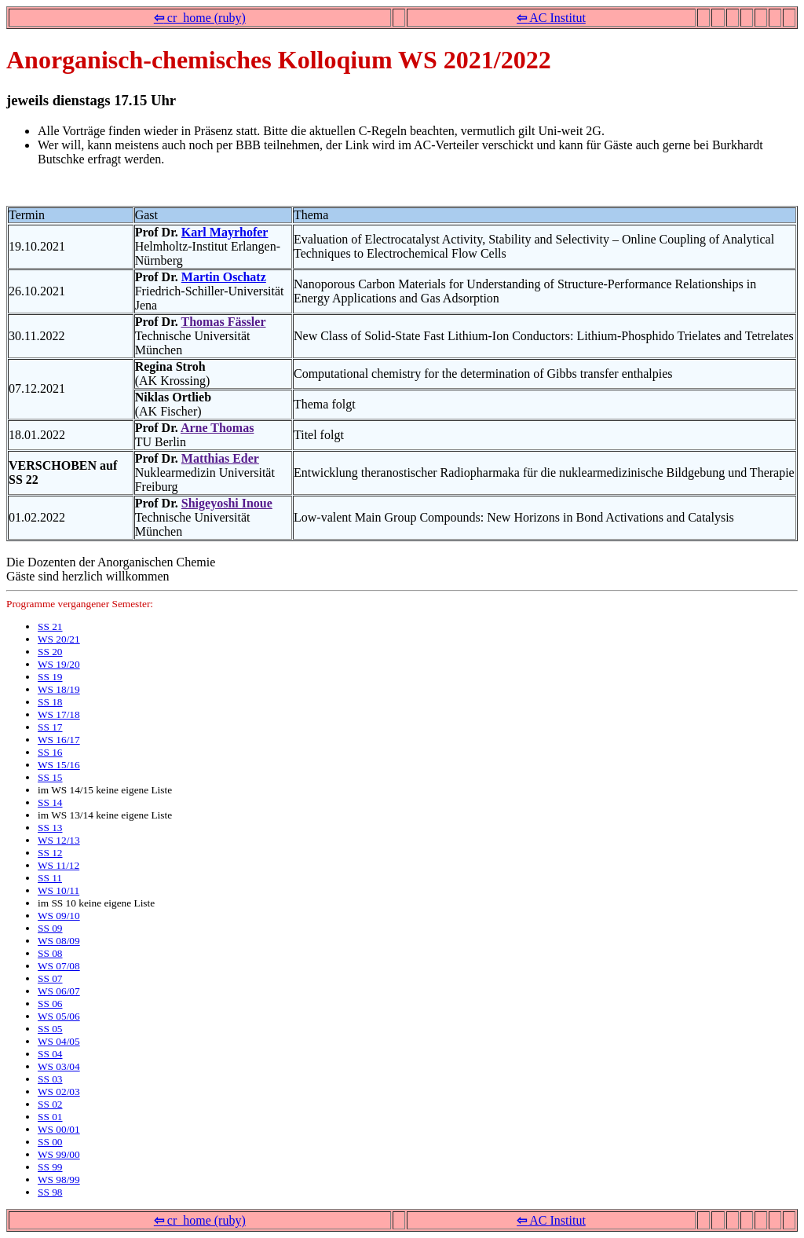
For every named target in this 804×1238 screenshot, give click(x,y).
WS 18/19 (59, 689)
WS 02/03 (59, 1091)
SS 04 (50, 1054)
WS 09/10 (59, 915)
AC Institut (551, 17)
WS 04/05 (59, 1041)
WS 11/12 (58, 865)
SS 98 (50, 1192)
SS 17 (50, 727)
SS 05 (50, 1029)
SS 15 (50, 777)
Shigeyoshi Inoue (226, 503)
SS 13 (50, 827)
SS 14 (50, 802)
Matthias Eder (220, 458)
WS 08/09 (59, 941)
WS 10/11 (58, 890)
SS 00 (50, 1142)
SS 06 (50, 1003)
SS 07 (50, 978)
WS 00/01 (59, 1129)
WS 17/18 (59, 714)
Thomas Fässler (223, 321)
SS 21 (50, 626)
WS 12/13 (59, 840)
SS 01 (50, 1117)
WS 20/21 (59, 639)
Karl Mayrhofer (225, 232)
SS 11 (50, 878)
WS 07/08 (59, 966)
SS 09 (50, 928)
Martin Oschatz (223, 277)
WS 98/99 (59, 1179)
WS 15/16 (59, 765)
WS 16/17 (59, 739)
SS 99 (50, 1167)
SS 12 (50, 853)
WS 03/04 (59, 1066)
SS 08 (50, 953)
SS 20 (50, 651)
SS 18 (50, 702)
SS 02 (50, 1104)
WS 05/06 (59, 1016)
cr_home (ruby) (200, 17)
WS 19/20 (59, 664)
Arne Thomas (217, 427)
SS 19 (50, 677)
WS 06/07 (59, 991)
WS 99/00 (59, 1154)
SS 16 (50, 752)
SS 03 (50, 1079)
